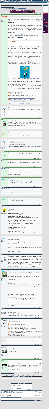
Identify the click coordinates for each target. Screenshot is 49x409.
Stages (34, 2)
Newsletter (21, 0)
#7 (41, 159)
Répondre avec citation (36, 158)
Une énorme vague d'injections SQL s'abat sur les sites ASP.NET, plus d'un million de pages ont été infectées (12, 392)
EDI (20, 1)
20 (5, 279)
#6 (41, 151)
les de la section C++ (18, 334)
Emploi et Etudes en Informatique (7, 5)
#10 (41, 187)
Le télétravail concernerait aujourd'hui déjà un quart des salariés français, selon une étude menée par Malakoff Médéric (22, 98)
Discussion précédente (19, 378)
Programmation (23, 1)
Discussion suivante (24, 378)
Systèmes (32, 1)
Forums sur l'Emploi (13, 2)
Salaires (22, 2)
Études (27, 0)
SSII (23, 2)
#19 (41, 345)
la (12, 334)
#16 (41, 308)
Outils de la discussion (37, 13)
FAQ (14, 0)
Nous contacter (34, 400)
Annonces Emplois (30, 2)
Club (31, 0)
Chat (18, 0)
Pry (8, 125)
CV (9, 375)
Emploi (24, 0)
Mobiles (29, 1)
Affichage (40, 13)
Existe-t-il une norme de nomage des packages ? (6, 396)
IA (11, 1)
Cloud (10, 1)
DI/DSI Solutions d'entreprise (6, 1)
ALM (12, 1)
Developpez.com (37, 400)
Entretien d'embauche (19, 2)
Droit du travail (26, 2)
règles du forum (10, 371)
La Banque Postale (15, 388)
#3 (41, 118)
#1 (41, 14)
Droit (29, 0)
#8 (41, 167)
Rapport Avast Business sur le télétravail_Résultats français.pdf (16, 101)
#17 (41, 318)
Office (27, 1)
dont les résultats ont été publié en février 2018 (35, 78)
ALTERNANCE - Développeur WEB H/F (16, 385)
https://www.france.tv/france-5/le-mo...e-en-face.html (14, 251)
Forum (2, 5)
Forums (9, 0)
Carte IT (33, 2)
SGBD (25, 1)
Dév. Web (19, 1)
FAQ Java (19, 125)
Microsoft (15, 1)
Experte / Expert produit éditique (16, 387)
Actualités (7, 375)
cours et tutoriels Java (23, 125)
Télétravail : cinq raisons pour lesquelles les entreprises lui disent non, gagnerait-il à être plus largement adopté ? (21, 99)
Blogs (16, 0)
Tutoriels (12, 0)
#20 (41, 359)
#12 (41, 205)
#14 (41, 254)
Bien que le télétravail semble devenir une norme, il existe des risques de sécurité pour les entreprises (16, 8)
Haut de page (40, 400)
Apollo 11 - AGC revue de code (11, 305)
